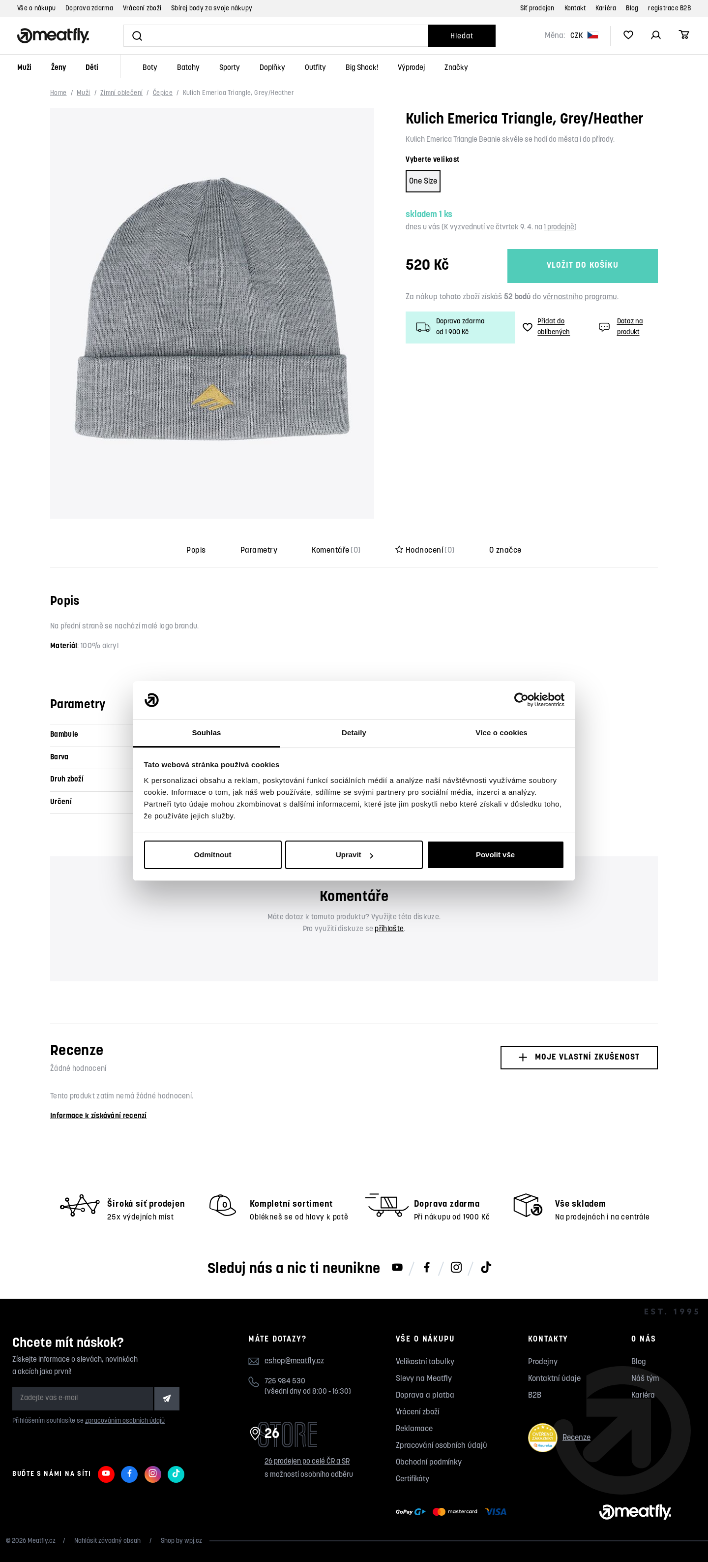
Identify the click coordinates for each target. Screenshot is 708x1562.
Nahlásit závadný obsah (108, 1541)
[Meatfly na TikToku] (486, 1268)
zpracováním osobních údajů (125, 1421)
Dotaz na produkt (619, 327)
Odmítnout (213, 854)
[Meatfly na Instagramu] (456, 1268)
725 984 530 (285, 1381)
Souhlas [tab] (206, 732)
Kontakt (575, 8)
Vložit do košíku (582, 265)
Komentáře (336, 550)
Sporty (229, 68)
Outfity (315, 68)
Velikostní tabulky (425, 1362)
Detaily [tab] (354, 732)
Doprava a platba (425, 1396)
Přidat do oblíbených (546, 327)
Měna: (555, 36)
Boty (150, 68)
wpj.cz (193, 1541)
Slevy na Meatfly (424, 1379)
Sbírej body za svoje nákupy (211, 8)
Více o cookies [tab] (501, 732)
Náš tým (645, 1379)
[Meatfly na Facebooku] (427, 1268)
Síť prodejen (537, 8)
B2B (534, 1396)
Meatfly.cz (42, 1541)
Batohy (188, 68)
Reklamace (414, 1429)
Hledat (461, 36)
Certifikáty (412, 1479)
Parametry (258, 551)
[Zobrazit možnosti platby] (453, 1512)
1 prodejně (559, 227)
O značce (505, 551)
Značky (456, 68)
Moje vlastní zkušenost (579, 1057)
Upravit (354, 854)
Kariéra (605, 8)
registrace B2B (669, 8)
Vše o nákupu (36, 8)
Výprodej (411, 68)
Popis (196, 551)
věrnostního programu (580, 297)
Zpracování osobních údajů (441, 1446)
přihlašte (389, 929)
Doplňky (272, 68)
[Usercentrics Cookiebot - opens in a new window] (521, 700)
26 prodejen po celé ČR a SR (307, 1462)
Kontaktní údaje (554, 1379)
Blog (632, 8)
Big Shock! (362, 68)
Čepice (163, 93)
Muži (24, 68)
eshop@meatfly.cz (294, 1361)
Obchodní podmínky (429, 1463)
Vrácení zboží (142, 8)
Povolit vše (495, 854)
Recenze (559, 1437)
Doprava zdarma (89, 8)
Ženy (58, 68)
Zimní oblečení (121, 93)
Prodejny (543, 1362)
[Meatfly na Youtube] (397, 1268)
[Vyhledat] (275, 36)
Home (58, 93)
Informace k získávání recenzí (98, 1116)
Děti (92, 68)
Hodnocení (425, 550)
